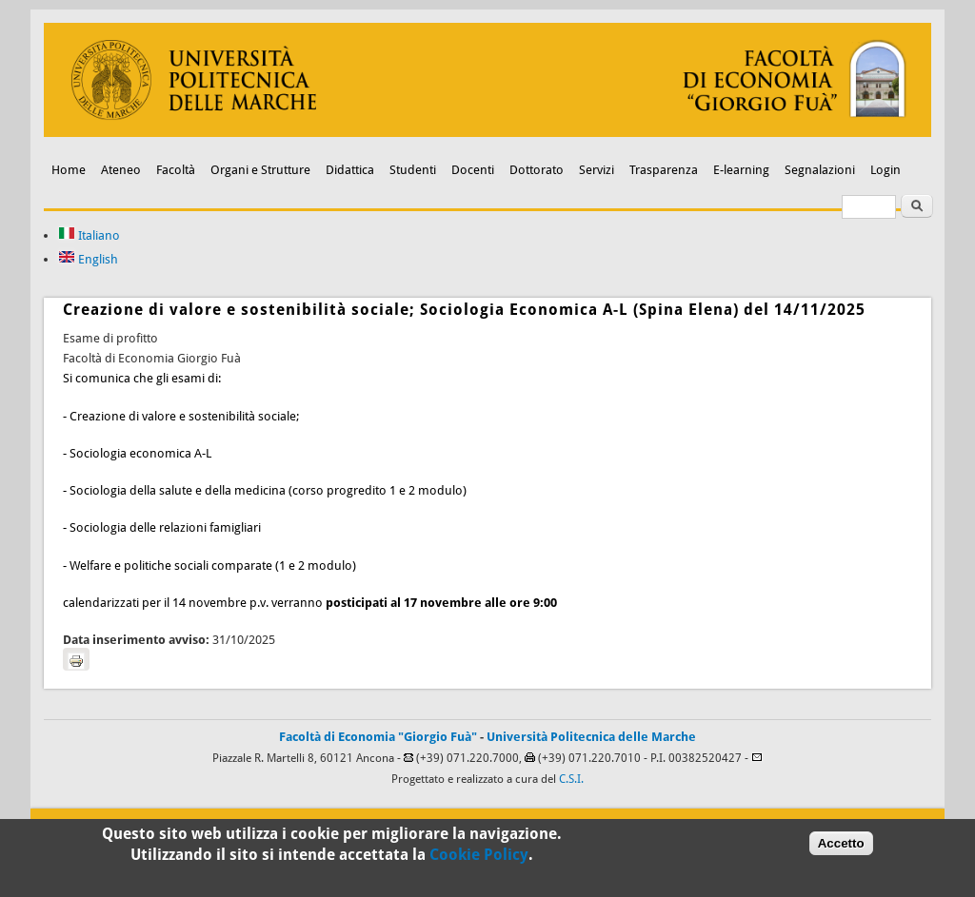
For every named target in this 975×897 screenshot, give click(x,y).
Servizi (596, 170)
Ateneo (121, 170)
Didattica (350, 170)
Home (68, 170)
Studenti (412, 170)
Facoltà (175, 170)
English (88, 259)
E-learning (741, 170)
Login (885, 170)
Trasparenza (663, 170)
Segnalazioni (820, 170)
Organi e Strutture (260, 170)
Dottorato (536, 170)
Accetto (841, 849)
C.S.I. (571, 779)
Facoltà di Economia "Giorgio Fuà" (378, 737)
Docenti (472, 170)
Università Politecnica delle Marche (591, 737)
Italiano (89, 235)
